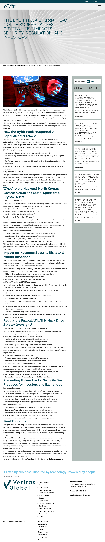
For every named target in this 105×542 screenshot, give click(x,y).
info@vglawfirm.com (82, 495)
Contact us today (9, 454)
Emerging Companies (46, 493)
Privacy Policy (43, 521)
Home (4, 65)
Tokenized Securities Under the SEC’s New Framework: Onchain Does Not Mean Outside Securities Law (87, 154)
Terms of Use (42, 527)
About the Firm (44, 495)
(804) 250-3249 (81, 491)
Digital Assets (43, 482)
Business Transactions (46, 485)
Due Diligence (43, 487)
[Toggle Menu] (99, 6)
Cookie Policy (42, 524)
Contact (41, 498)
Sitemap (41, 529)
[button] (99, 1)
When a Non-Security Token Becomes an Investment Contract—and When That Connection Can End (87, 128)
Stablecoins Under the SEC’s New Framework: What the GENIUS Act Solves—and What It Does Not (87, 179)
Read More (79, 116)
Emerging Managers (46, 490)
